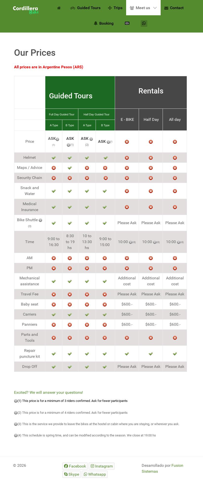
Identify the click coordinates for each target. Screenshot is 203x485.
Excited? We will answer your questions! (48, 392)
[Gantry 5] (26, 10)
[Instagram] (102, 466)
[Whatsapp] (144, 23)
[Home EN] (59, 7)
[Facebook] (75, 466)
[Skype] (71, 474)
